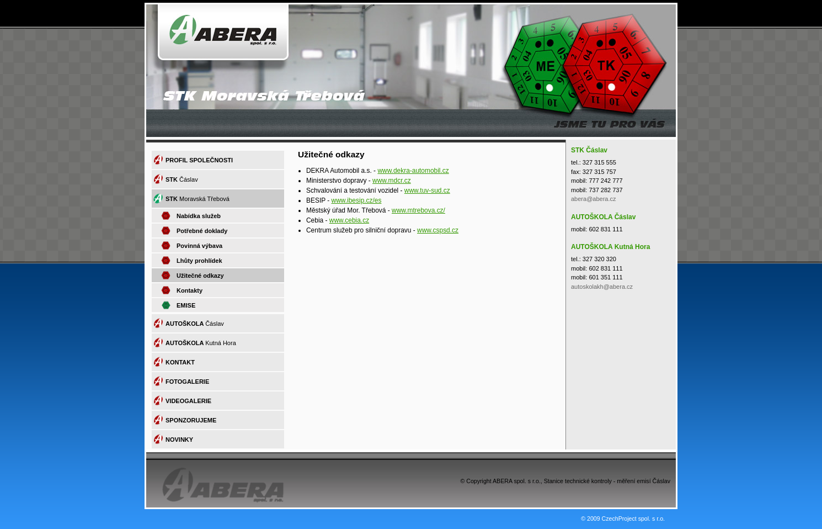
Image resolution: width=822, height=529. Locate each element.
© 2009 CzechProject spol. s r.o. (623, 518)
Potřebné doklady (202, 231)
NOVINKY (179, 439)
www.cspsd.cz (437, 230)
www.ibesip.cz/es (357, 200)
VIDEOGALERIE (188, 401)
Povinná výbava (199, 245)
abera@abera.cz (593, 198)
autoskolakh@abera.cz (602, 286)
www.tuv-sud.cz (427, 190)
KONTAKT (180, 362)
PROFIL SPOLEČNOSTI (199, 160)
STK (182, 179)
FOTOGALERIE (187, 381)
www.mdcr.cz (391, 180)
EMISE (186, 305)
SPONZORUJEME (191, 420)
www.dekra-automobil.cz (413, 170)
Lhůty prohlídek (199, 260)
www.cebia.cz (349, 220)
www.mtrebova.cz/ (418, 210)
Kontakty (189, 290)
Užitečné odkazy (200, 275)
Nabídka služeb (199, 216)
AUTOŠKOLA (195, 323)
